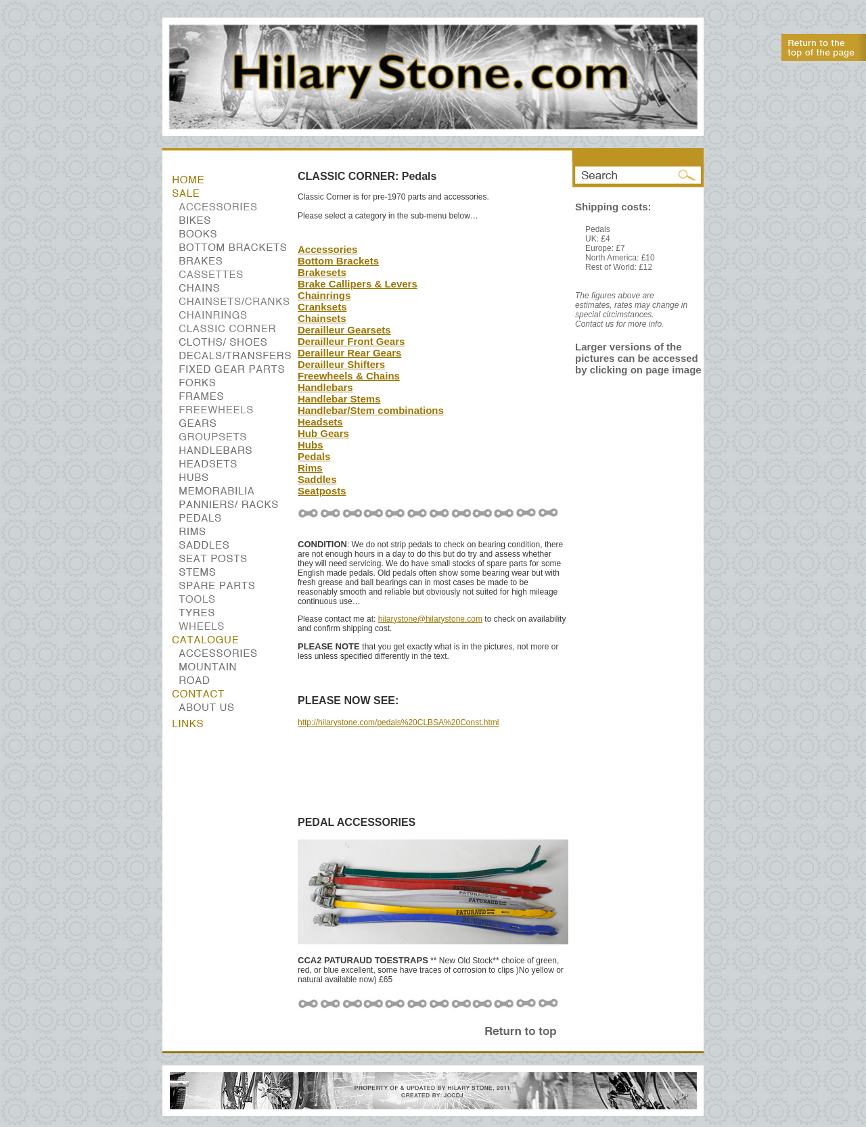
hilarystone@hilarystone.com (430, 619)
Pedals (314, 456)
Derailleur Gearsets (344, 330)
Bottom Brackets (338, 261)
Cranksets (322, 307)
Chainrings (324, 295)
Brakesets (322, 272)
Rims (310, 468)
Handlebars (325, 387)
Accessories (327, 249)
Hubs (310, 445)
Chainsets (322, 318)
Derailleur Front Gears (351, 341)
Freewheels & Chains (349, 376)
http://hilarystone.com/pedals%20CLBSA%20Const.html (398, 722)
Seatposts (322, 491)
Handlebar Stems (339, 399)
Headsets (320, 422)
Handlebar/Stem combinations (371, 410)
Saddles (317, 479)
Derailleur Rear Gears (349, 353)
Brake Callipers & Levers (357, 284)
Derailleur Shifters (341, 364)
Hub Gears (323, 433)
